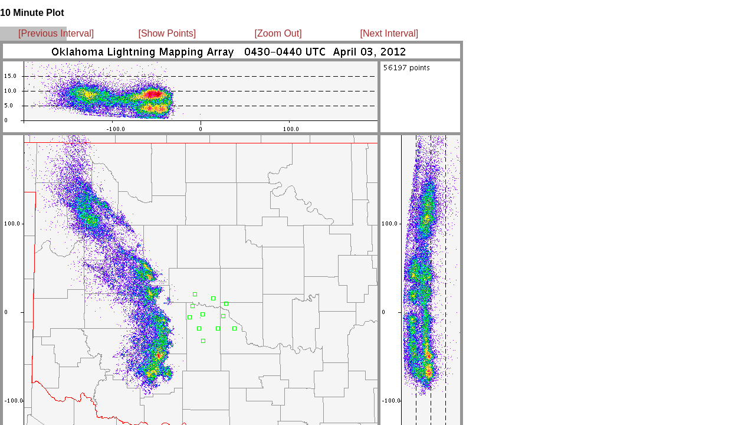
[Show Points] (167, 33)
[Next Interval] (389, 33)
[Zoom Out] (278, 33)
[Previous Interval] (56, 33)
